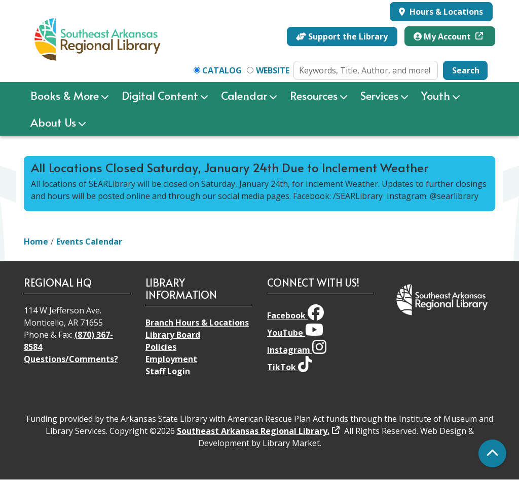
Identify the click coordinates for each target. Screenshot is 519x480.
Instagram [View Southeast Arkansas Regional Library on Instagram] (296, 349)
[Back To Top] (492, 453)
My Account (443, 36)
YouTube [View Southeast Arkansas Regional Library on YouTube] (295, 332)
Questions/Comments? (71, 359)
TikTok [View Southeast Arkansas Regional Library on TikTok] (289, 367)
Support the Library (342, 36)
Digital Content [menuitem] (160, 95)
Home (36, 241)
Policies (160, 346)
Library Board (172, 334)
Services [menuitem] (379, 95)
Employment (171, 359)
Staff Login (167, 371)
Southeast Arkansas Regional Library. (253, 430)
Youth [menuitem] (435, 95)
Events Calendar (89, 241)
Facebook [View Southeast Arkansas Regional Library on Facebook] (295, 315)
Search (465, 70)
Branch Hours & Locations (197, 322)
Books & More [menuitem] (64, 95)
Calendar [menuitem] (244, 95)
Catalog (222, 70)
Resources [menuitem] (314, 95)
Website (272, 70)
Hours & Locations (445, 11)
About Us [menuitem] (53, 122)
